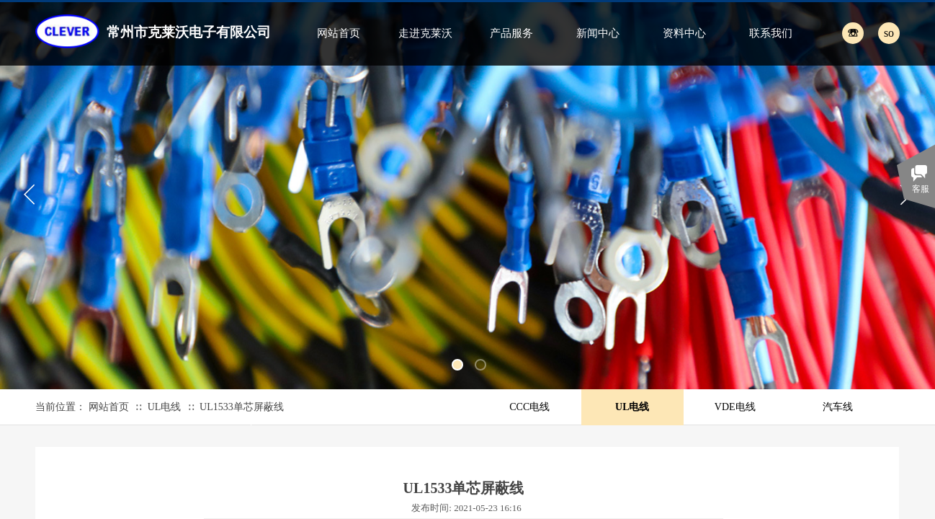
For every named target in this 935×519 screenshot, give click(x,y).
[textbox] (872, 32)
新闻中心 (597, 33)
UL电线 (165, 407)
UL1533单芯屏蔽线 (242, 407)
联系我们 (770, 33)
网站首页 (338, 33)
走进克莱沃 (425, 33)
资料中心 (684, 33)
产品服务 (511, 33)
